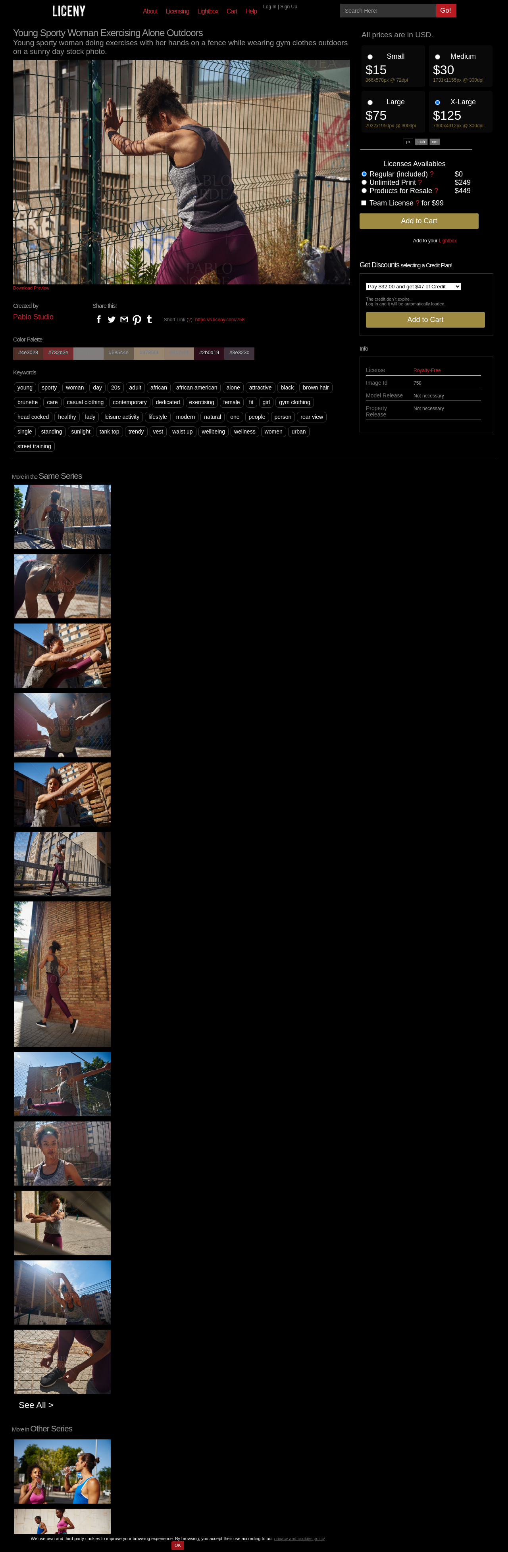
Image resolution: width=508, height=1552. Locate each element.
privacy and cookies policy (299, 1538)
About (150, 11)
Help (251, 11)
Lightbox (207, 11)
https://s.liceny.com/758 (220, 319)
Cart (232, 11)
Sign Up (288, 7)
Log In (269, 7)
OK (178, 1545)
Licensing (177, 11)
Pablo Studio (33, 317)
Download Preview (31, 288)
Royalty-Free (427, 370)
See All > (60, 1234)
